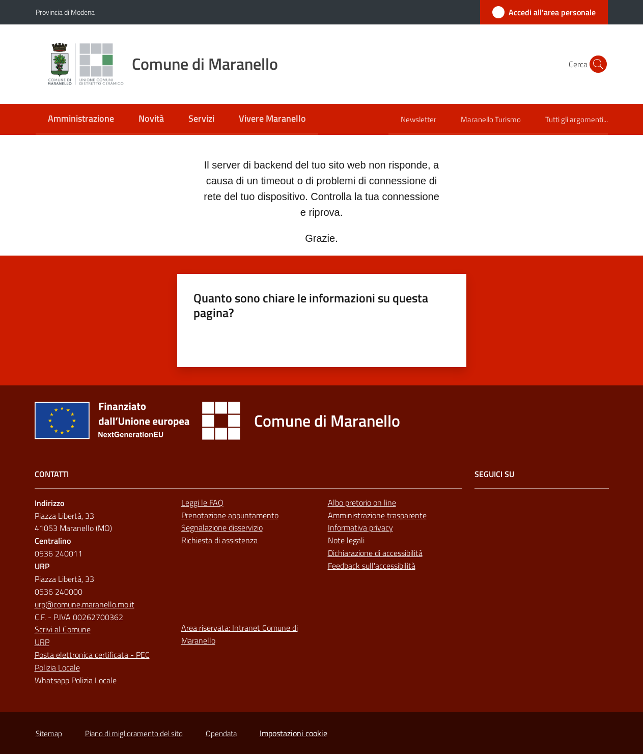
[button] (595, 64)
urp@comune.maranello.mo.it (84, 604)
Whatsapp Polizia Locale (76, 680)
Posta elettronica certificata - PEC (92, 655)
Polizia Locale (57, 667)
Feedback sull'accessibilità (371, 566)
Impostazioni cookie (293, 733)
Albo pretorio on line (362, 502)
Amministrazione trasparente (377, 515)
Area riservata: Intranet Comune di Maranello (239, 634)
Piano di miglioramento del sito (134, 733)
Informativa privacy (360, 527)
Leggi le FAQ (202, 502)
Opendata (221, 733)
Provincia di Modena (65, 12)
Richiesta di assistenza (219, 540)
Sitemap (49, 733)
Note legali (346, 540)
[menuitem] (81, 119)
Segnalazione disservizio (222, 527)
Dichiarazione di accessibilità (375, 553)
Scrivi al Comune (63, 629)
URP (42, 642)
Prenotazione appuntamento (229, 515)
